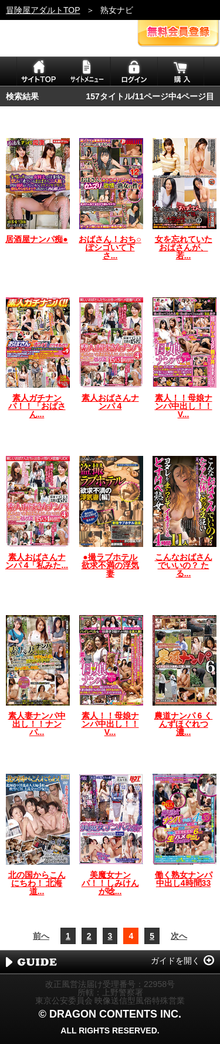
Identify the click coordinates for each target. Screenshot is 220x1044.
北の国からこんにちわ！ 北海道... (37, 883)
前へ (41, 936)
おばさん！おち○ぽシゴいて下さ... (110, 247)
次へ (179, 936)
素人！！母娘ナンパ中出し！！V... (183, 406)
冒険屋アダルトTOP (43, 10)
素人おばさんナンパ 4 (110, 402)
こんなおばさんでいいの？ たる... (183, 565)
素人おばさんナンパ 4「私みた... (36, 561)
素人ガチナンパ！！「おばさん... (37, 406)
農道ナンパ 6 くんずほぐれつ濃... (183, 724)
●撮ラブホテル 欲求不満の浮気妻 (110, 565)
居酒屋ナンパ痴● (36, 239)
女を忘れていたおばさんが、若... (183, 247)
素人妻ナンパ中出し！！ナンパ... (37, 724)
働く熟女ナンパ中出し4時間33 (183, 879)
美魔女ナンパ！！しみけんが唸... (110, 883)
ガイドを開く (175, 960)
